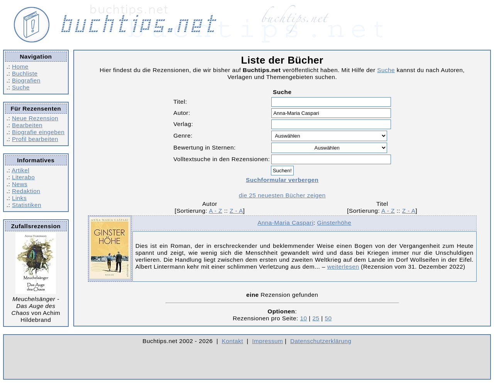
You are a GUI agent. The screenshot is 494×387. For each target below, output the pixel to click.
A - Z (215, 210)
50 (328, 318)
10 (303, 318)
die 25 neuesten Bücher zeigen (282, 195)
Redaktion (26, 191)
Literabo (23, 177)
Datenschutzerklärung (321, 341)
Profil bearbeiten (35, 139)
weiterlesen (343, 266)
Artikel (20, 170)
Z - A (236, 210)
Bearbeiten (27, 125)
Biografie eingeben (38, 132)
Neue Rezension (35, 118)
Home (20, 66)
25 (315, 318)
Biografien (26, 80)
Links (19, 198)
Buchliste (24, 73)
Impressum (267, 341)
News (19, 184)
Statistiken (26, 205)
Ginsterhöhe (334, 222)
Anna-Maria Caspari (285, 222)
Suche (21, 87)
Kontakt (232, 341)
